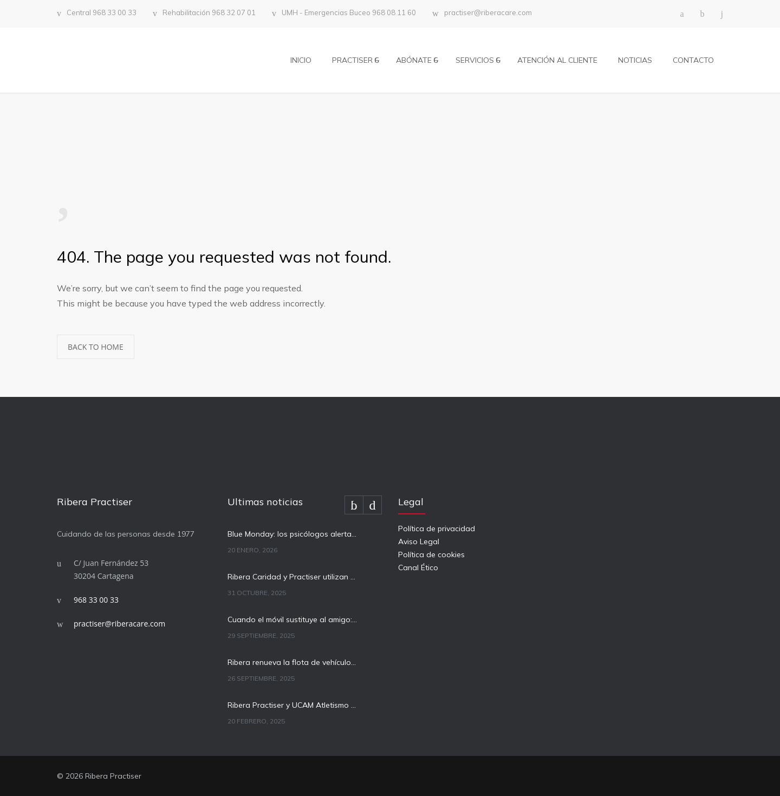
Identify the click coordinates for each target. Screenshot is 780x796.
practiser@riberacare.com (488, 13)
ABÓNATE (414, 60)
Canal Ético (418, 567)
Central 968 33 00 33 (101, 13)
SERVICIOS (475, 60)
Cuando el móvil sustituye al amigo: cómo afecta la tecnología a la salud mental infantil (293, 619)
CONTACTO (693, 60)
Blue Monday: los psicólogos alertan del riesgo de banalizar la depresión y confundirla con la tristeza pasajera (293, 534)
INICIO (300, 60)
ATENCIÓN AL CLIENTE (557, 60)
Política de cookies (431, 554)
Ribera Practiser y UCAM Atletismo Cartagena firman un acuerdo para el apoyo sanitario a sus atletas (293, 705)
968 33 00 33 (96, 600)
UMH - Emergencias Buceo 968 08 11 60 (349, 13)
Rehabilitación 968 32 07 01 (209, 13)
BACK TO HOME (95, 347)
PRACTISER (352, 60)
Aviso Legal (418, 541)
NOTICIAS (635, 60)
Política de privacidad (436, 528)
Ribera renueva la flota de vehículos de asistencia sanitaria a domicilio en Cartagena (293, 662)
